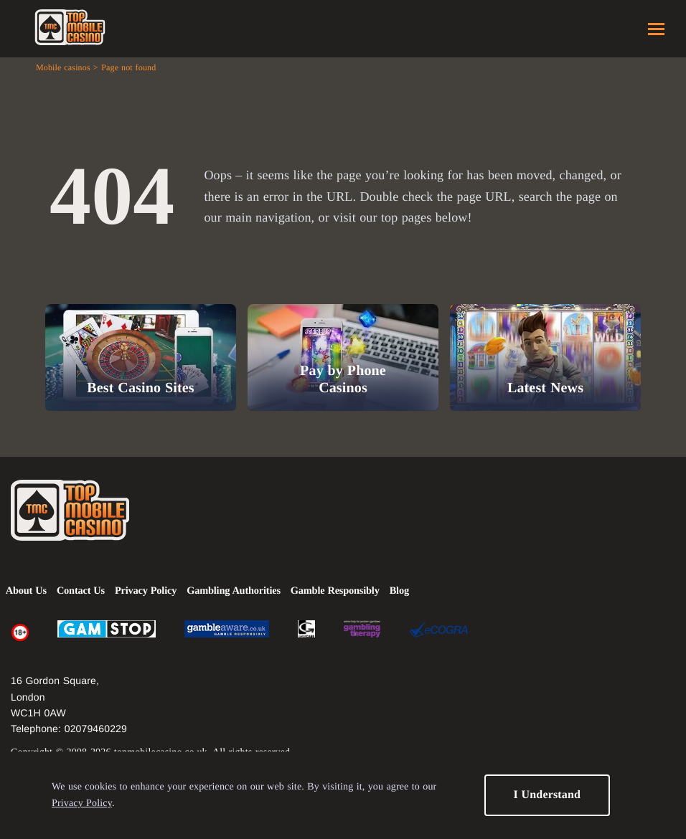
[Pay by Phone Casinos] (343, 357)
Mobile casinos (63, 67)
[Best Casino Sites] (140, 357)
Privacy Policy (82, 803)
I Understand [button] (547, 795)
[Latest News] (545, 357)
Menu (656, 29)
